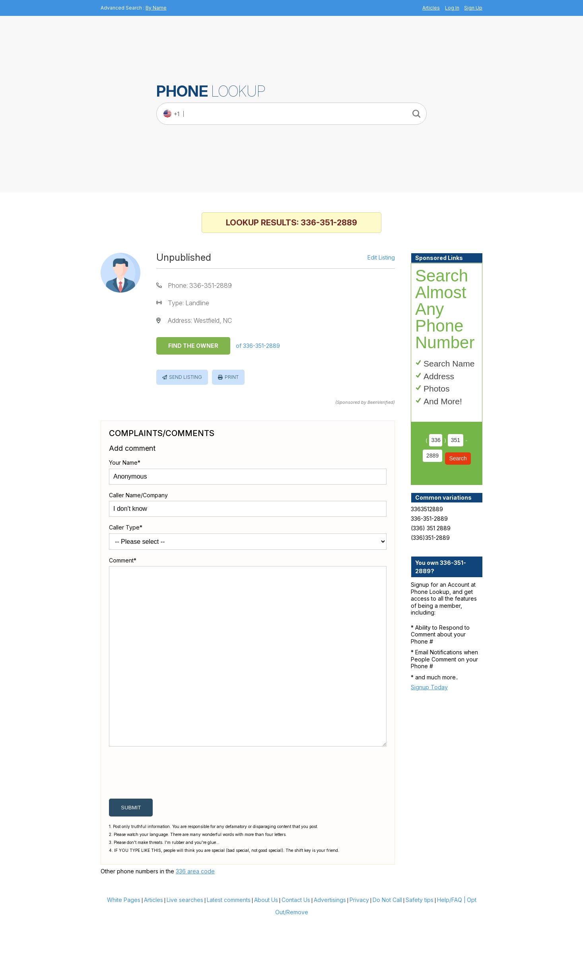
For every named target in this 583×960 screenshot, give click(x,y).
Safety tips (419, 938)
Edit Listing (381, 257)
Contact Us (296, 938)
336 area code (195, 909)
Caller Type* (125, 527)
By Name (156, 8)
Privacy (359, 938)
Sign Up (473, 8)
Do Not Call (387, 938)
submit (131, 846)
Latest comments (229, 938)
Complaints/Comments (161, 433)
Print (232, 377)
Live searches (185, 938)
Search (457, 458)
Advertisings (330, 938)
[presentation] (169, 812)
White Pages (123, 938)
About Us (266, 938)
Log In (452, 8)
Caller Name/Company (138, 495)
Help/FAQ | (451, 938)
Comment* (122, 560)
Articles (431, 8)
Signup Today (429, 687)
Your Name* (124, 462)
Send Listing (185, 377)
